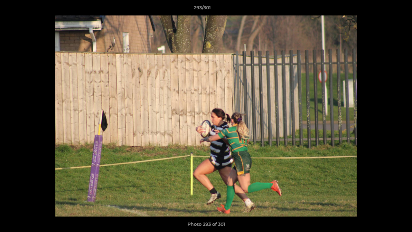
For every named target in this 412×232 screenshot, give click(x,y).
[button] (385, 9)
